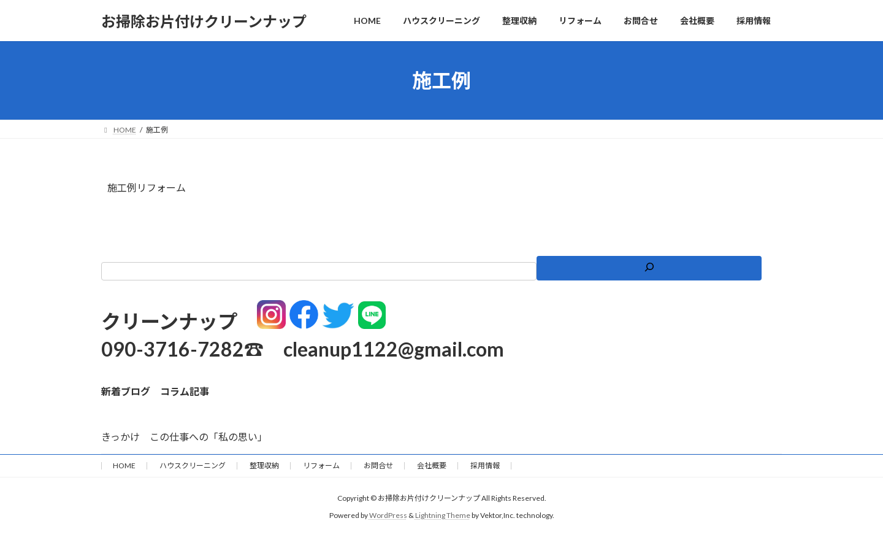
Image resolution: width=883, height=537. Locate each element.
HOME (124, 465)
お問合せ (378, 465)
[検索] (649, 268)
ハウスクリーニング (192, 465)
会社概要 (431, 465)
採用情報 (485, 465)
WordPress (388, 515)
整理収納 (264, 465)
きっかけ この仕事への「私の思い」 (184, 436)
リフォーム (321, 465)
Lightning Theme (442, 515)
